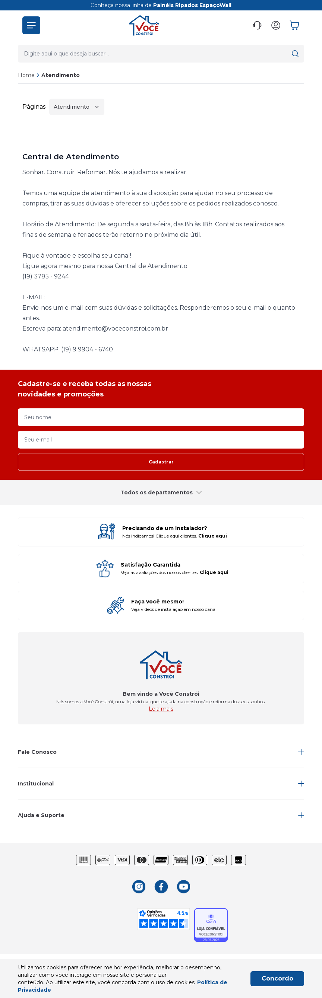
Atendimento (60, 75)
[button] (31, 25)
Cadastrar (161, 462)
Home (26, 75)
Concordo (277, 978)
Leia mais (161, 708)
